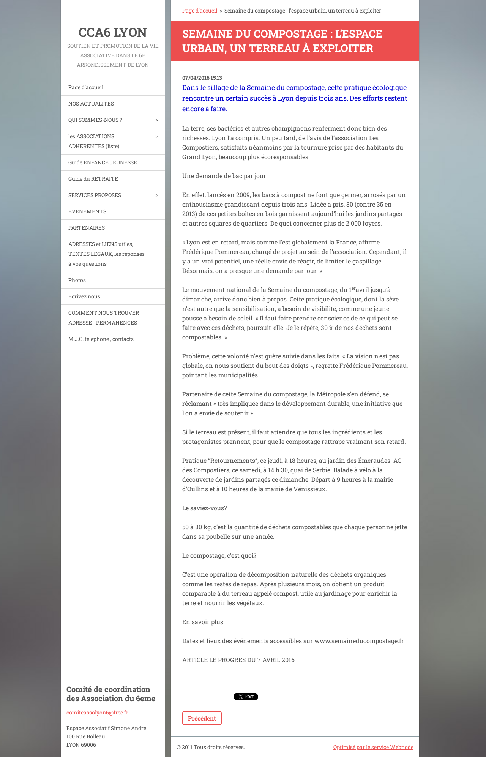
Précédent (202, 718)
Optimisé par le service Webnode (373, 747)
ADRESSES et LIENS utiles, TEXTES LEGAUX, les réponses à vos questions (106, 253)
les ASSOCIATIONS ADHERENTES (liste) (93, 141)
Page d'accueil (85, 87)
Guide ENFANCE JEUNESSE (102, 162)
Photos (77, 280)
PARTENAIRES (86, 227)
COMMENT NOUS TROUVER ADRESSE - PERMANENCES (103, 317)
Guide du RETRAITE (93, 178)
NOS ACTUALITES (91, 103)
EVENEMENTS (87, 211)
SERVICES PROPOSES (94, 195)
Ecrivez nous (84, 296)
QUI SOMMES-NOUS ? (95, 119)
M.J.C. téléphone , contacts (101, 338)
